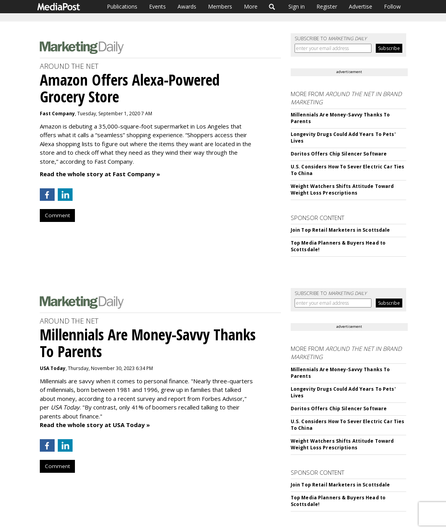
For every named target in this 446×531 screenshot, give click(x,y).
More (251, 6)
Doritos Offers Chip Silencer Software (339, 153)
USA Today (53, 368)
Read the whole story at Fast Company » (100, 174)
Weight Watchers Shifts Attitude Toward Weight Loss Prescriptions (342, 189)
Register (326, 6)
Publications (122, 6)
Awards (187, 6)
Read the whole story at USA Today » (95, 425)
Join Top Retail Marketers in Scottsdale (340, 230)
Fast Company (57, 113)
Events (157, 6)
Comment (57, 215)
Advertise (360, 6)
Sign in (296, 6)
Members (220, 6)
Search (272, 6)
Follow (392, 6)
